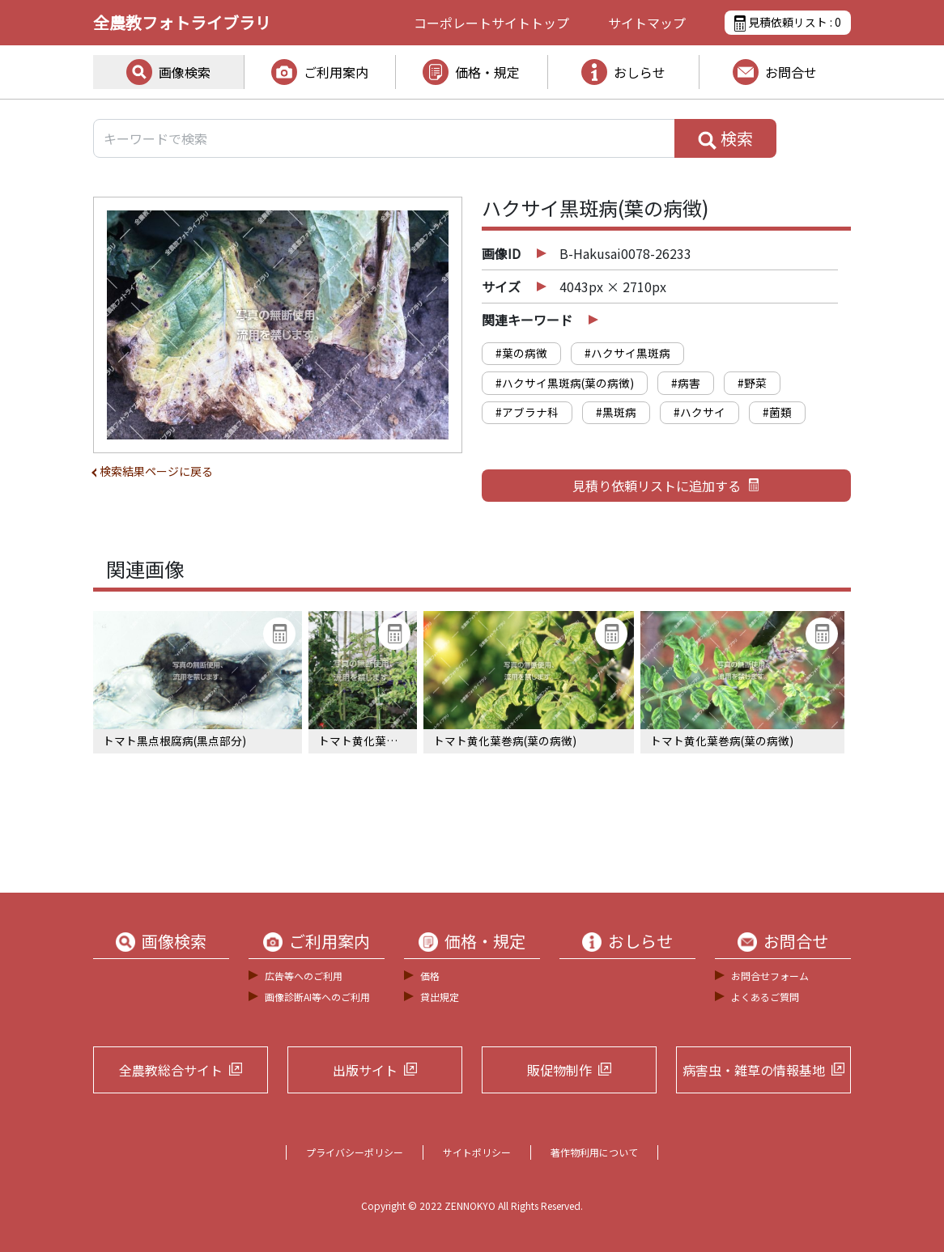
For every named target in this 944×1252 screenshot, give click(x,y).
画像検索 (184, 72)
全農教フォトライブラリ (182, 22)
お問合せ (791, 72)
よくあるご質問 (765, 997)
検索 (725, 138)
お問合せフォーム (770, 976)
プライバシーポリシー (354, 1152)
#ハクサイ (699, 412)
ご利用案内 (336, 72)
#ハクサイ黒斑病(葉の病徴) (564, 383)
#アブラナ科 (527, 412)
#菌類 (777, 412)
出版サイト (365, 1070)
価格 (430, 976)
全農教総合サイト (171, 1070)
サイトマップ (647, 22)
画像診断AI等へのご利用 (317, 997)
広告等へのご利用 (303, 976)
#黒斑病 (616, 412)
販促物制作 (559, 1070)
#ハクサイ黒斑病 (627, 353)
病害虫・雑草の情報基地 (753, 1070)
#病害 (685, 383)
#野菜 (752, 383)
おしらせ (639, 72)
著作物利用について (594, 1152)
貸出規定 (439, 997)
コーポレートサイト (491, 22)
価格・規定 (487, 72)
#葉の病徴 (521, 353)
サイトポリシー (477, 1152)
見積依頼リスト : (787, 23)
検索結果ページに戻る (156, 471)
